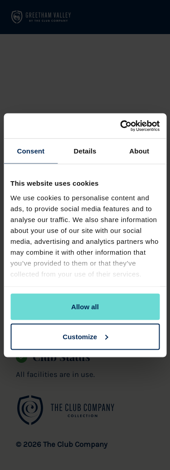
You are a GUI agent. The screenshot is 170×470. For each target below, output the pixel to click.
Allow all (85, 307)
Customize (85, 336)
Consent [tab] (30, 151)
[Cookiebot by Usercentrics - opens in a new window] (121, 126)
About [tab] (139, 151)
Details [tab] (85, 151)
